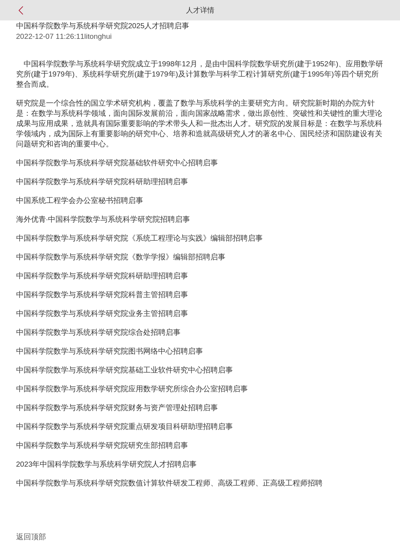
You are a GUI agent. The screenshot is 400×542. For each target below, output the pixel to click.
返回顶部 (31, 537)
